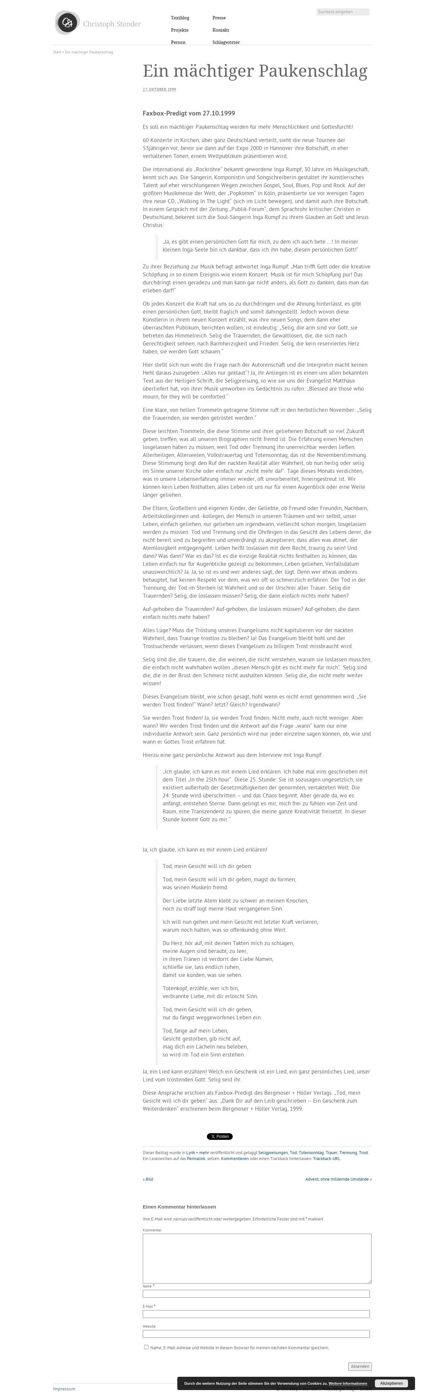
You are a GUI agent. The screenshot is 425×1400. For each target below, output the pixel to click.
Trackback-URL (326, 1159)
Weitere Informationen (348, 1383)
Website (149, 1326)
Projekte (180, 30)
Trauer (331, 1153)
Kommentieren (235, 1159)
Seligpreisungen (273, 1153)
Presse (219, 18)
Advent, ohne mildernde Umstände (338, 1179)
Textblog (180, 18)
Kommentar (152, 1230)
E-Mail (148, 1306)
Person (178, 42)
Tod (293, 1153)
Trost (363, 1153)
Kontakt (220, 30)
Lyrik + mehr (197, 1153)
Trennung (348, 1153)
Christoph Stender (98, 22)
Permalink (196, 1159)
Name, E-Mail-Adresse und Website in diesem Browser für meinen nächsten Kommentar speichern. (239, 1348)
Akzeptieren (391, 1383)
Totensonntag (311, 1153)
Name (147, 1286)
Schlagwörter (226, 42)
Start (57, 52)
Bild (148, 1179)
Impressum (64, 1389)
